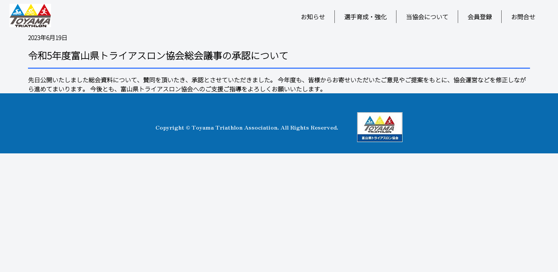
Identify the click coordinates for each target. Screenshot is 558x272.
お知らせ (313, 16)
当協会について (427, 16)
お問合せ (523, 16)
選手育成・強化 (365, 16)
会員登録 (480, 16)
